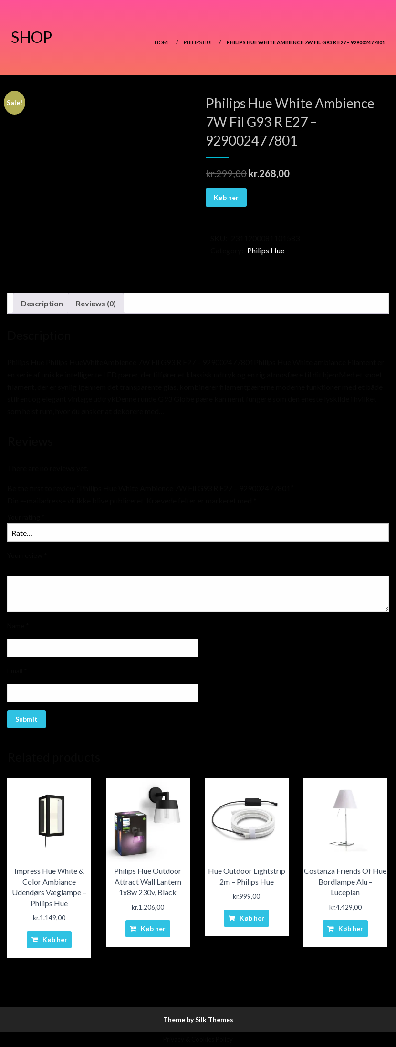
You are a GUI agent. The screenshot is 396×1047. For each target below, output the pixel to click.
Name (18, 625)
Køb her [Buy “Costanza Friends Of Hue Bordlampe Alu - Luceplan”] (350, 928)
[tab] (42, 303)
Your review (27, 555)
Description (42, 303)
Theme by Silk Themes (198, 1020)
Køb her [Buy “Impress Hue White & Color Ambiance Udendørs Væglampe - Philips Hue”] (54, 939)
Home (162, 42)
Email (17, 671)
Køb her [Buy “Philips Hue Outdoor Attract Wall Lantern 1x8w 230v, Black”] (153, 928)
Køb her (226, 197)
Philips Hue (198, 42)
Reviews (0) (96, 303)
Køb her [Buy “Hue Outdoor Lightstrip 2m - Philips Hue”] (252, 918)
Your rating (26, 517)
